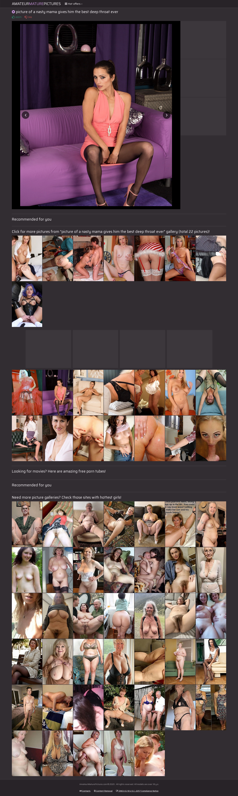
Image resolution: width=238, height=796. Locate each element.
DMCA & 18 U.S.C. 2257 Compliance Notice (137, 791)
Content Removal (103, 791)
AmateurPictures (36, 4)
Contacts (85, 791)
